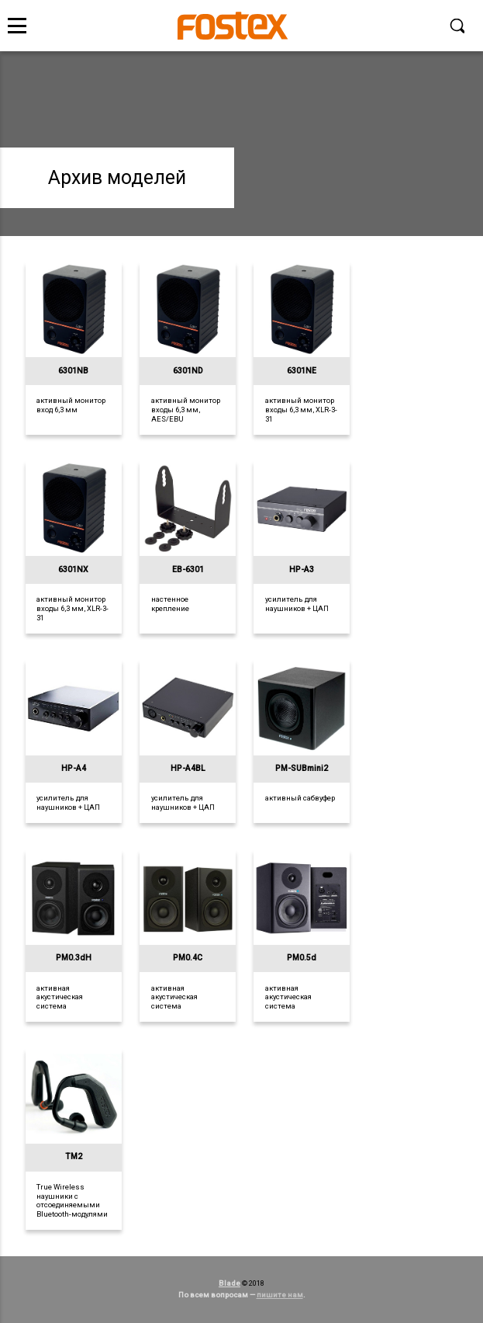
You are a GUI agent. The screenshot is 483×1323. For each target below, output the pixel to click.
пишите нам (280, 1294)
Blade (229, 1283)
